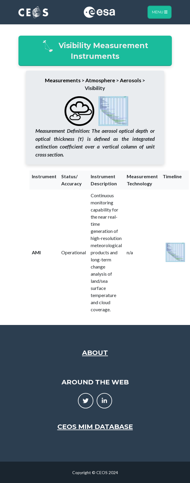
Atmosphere (100, 80)
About (95, 352)
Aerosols (130, 80)
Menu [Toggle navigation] (159, 12)
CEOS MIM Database (95, 426)
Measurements (63, 80)
